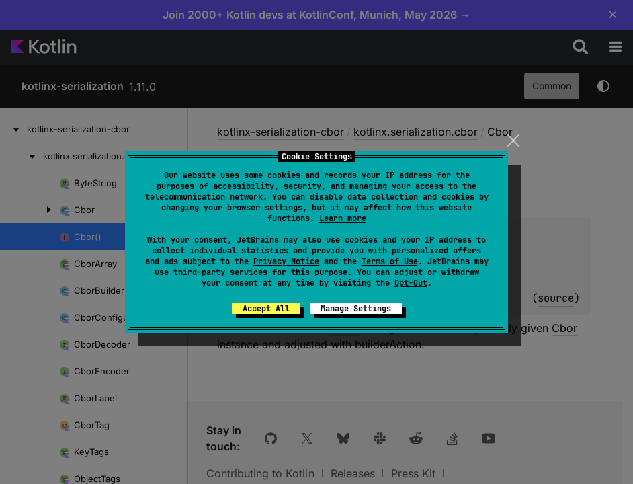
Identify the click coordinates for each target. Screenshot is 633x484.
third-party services (220, 272)
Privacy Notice (286, 261)
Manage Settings (356, 308)
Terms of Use (390, 261)
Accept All (266, 308)
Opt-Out (410, 283)
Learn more (342, 218)
